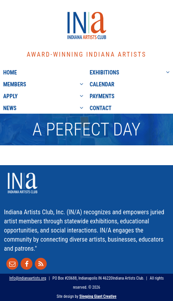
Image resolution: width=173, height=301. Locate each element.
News (10, 108)
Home (10, 72)
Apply (10, 96)
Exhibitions (104, 72)
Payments (102, 96)
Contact (101, 108)
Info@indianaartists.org (27, 278)
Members (14, 84)
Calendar (102, 84)
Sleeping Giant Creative (97, 296)
